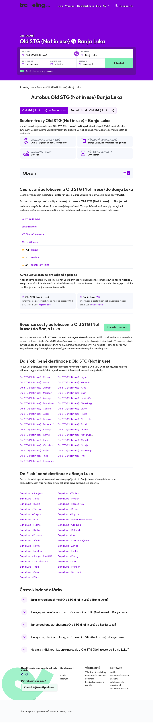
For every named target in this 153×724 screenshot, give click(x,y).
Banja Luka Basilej (68, 509)
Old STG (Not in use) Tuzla (34, 455)
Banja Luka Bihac (29, 577)
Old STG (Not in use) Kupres (35, 440)
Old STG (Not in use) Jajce (72, 377)
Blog (98, 5)
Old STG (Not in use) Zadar (34, 413)
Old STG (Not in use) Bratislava (37, 403)
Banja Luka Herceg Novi (71, 503)
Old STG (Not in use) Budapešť (37, 424)
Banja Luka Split (67, 561)
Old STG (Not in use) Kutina (35, 434)
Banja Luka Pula (29, 519)
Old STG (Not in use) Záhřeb (35, 387)
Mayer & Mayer (30, 241)
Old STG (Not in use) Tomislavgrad (76, 403)
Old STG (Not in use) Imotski (73, 429)
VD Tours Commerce (33, 234)
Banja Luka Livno (67, 535)
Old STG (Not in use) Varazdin (74, 382)
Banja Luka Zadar (30, 571)
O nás (63, 675)
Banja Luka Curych (30, 514)
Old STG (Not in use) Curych (73, 440)
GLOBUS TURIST (40, 265)
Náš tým (64, 678)
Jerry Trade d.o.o (31, 218)
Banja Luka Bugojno (69, 514)
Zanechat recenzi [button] (117, 327)
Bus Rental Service (119, 688)
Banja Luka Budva (30, 503)
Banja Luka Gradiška (69, 524)
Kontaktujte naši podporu (39, 687)
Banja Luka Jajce (29, 498)
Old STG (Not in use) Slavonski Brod (77, 419)
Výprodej (70, 5)
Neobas (35, 257)
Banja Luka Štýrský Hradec (34, 561)
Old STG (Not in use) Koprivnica (37, 460)
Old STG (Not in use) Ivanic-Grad (76, 398)
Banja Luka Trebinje (31, 509)
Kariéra (113, 672)
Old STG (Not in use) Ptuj (71, 455)
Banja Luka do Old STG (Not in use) (92, 110)
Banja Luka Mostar (68, 498)
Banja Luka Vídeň (30, 540)
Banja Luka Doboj (68, 556)
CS (106, 5)
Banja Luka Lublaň (68, 550)
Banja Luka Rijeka (30, 530)
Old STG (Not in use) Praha (72, 413)
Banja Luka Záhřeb (68, 493)
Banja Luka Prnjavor (31, 535)
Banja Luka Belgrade (69, 530)
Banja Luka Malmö (30, 524)
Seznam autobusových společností (117, 682)
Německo (61, 142)
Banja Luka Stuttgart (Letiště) (36, 556)
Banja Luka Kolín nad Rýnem (73, 540)
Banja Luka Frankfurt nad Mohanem (77, 519)
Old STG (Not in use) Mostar (35, 377)
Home (60, 5)
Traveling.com (64, 711)
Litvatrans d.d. (29, 226)
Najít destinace (85, 5)
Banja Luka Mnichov (31, 550)
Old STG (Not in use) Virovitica (36, 445)
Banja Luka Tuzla (29, 566)
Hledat (119, 63)
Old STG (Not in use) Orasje (73, 445)
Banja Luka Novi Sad (69, 571)
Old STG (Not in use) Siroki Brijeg (76, 450)
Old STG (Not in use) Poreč (72, 424)
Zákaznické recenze (119, 675)
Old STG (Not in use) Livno (72, 408)
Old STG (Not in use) (42, 142)
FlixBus (34, 249)
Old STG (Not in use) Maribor (36, 392)
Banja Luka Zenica (68, 545)
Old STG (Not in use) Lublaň (35, 382)
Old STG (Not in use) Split (72, 392)
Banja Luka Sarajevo (31, 493)
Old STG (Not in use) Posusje (35, 429)
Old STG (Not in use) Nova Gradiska (77, 434)
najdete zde (45, 304)
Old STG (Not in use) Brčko (34, 450)
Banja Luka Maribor (69, 566)
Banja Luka (94, 142)
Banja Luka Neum (30, 545)
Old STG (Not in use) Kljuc (72, 387)
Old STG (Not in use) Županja (35, 398)
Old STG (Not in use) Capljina (35, 408)
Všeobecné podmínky (95, 672)
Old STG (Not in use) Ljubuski (35, 419)
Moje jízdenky (123, 6)
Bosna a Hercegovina (113, 142)
